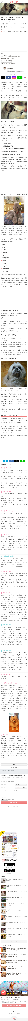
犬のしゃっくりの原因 (6, 55)
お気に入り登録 (23, 31)
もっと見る (14, 941)
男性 (24, 787)
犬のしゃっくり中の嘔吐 (6, 60)
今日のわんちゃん (11, 1013)
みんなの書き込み (15, 767)
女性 (18, 787)
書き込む (15, 764)
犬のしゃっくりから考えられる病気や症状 (10, 56)
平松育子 (11, 68)
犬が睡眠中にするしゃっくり (7, 58)
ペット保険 (18, 1013)
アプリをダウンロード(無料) (14, 1005)
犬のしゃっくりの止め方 (6, 62)
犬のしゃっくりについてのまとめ (8, 63)
